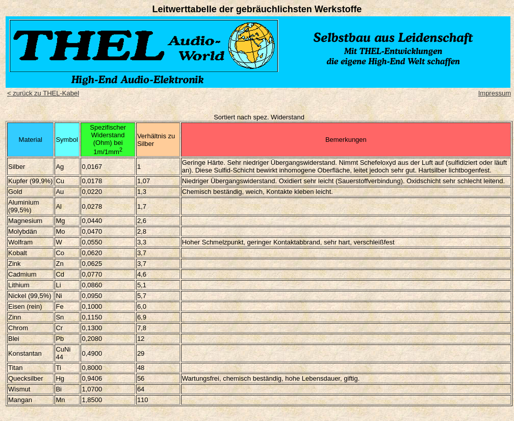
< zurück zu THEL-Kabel (43, 93)
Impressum (494, 93)
